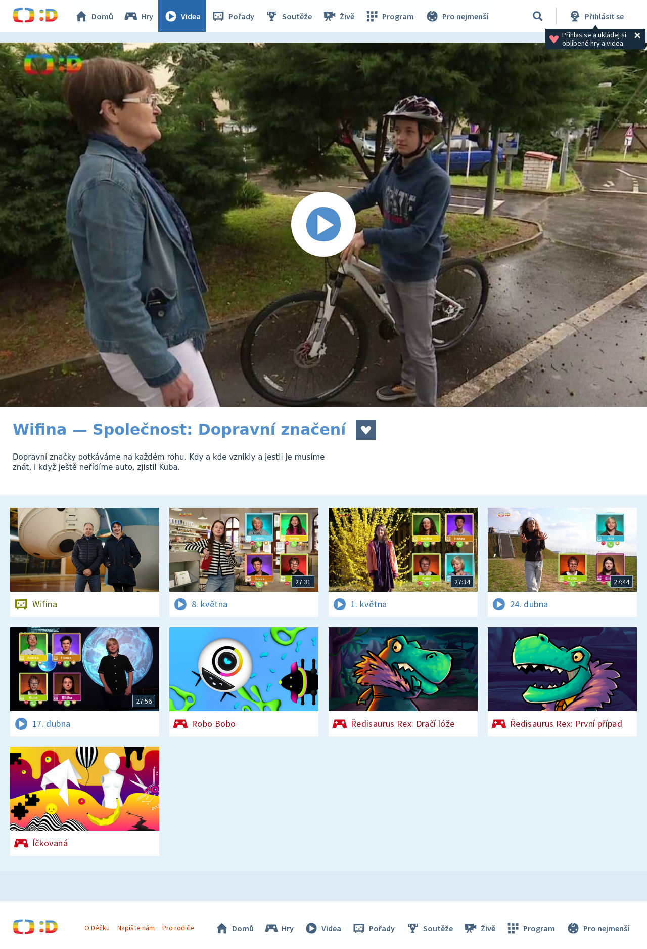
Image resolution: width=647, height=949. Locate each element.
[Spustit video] (323, 225)
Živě (338, 16)
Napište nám (136, 927)
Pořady (233, 16)
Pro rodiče (179, 927)
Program (389, 16)
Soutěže (288, 16)
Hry (139, 16)
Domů (94, 16)
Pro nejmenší (456, 16)
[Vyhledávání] (538, 16)
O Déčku (97, 927)
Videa (182, 16)
